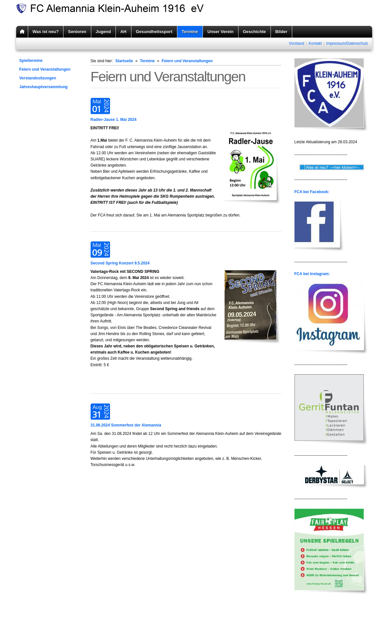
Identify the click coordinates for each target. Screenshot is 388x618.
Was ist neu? (46, 31)
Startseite (124, 61)
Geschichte (254, 31)
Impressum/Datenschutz (347, 43)
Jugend (103, 31)
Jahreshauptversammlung (43, 87)
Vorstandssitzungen (37, 78)
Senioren (77, 31)
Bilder (281, 31)
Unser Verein (220, 31)
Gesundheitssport (154, 31)
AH (123, 31)
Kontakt (315, 43)
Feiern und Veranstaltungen (45, 69)
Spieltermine (31, 60)
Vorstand (296, 43)
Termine (190, 31)
